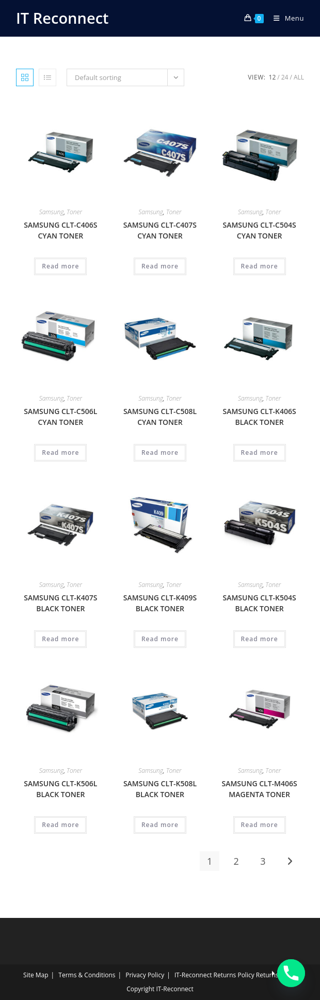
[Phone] (291, 973)
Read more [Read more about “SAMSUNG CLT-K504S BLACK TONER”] (259, 638)
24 (285, 77)
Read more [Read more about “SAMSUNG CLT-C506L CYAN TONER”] (60, 452)
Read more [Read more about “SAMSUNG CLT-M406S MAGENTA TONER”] (259, 824)
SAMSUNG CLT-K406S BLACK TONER (259, 416)
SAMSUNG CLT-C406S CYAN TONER (60, 230)
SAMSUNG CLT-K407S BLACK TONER (60, 603)
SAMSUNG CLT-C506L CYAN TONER (60, 416)
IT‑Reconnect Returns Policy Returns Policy (235, 975)
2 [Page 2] (236, 861)
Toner (74, 212)
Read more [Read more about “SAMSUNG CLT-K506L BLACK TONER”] (60, 824)
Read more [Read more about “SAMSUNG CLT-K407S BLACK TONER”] (60, 638)
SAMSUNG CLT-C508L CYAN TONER (160, 416)
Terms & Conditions (86, 975)
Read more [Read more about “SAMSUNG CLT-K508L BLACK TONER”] (160, 824)
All (299, 77)
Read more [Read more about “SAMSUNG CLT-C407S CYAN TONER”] (160, 266)
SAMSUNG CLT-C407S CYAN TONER (160, 230)
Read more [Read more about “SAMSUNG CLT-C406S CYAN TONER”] (60, 266)
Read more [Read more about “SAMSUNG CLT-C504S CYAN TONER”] (259, 266)
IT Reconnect (62, 18)
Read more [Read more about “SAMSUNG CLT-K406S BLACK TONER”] (259, 452)
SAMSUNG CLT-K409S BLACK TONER (160, 603)
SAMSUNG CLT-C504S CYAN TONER (259, 230)
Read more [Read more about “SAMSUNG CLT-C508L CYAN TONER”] (160, 452)
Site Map (36, 975)
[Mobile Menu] (285, 18)
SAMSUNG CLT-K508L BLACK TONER (160, 789)
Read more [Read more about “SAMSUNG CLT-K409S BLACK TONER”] (160, 638)
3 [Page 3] (262, 861)
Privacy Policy (144, 975)
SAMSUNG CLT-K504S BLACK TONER (259, 603)
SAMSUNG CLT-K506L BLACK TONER (60, 789)
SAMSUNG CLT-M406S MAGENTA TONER (259, 789)
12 (272, 77)
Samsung (51, 212)
